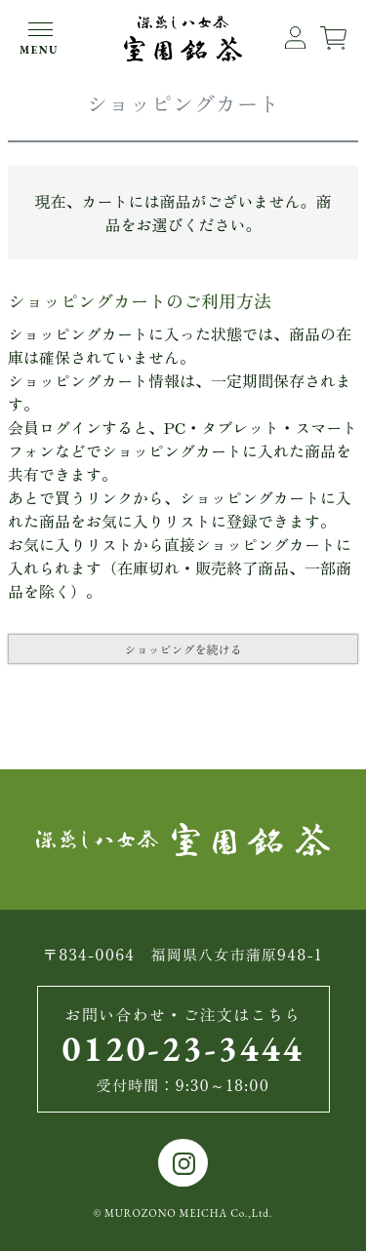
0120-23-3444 (183, 1049)
